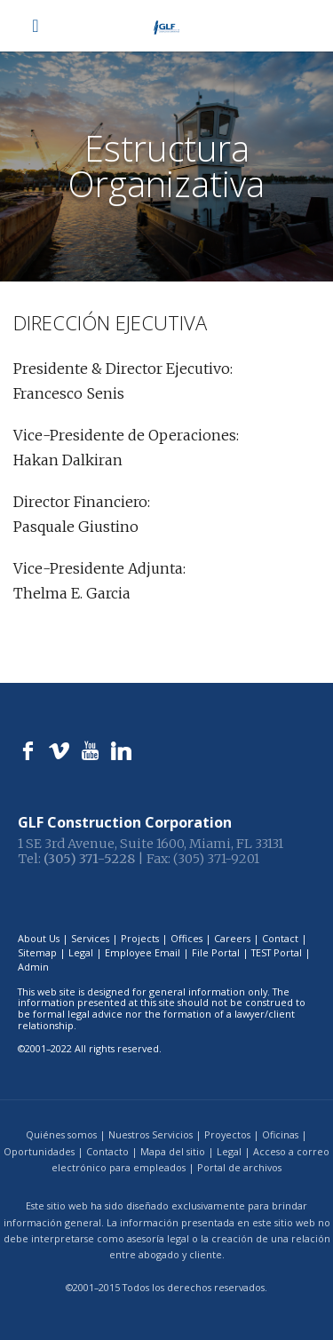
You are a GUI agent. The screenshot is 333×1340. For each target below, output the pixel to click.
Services (90, 938)
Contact (280, 938)
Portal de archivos (239, 1167)
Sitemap (37, 952)
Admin (33, 966)
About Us (38, 938)
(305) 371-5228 (89, 859)
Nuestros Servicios (150, 1134)
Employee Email (142, 952)
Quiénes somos (61, 1134)
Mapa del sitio (172, 1151)
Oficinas (280, 1134)
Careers (232, 938)
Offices (186, 938)
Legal (80, 952)
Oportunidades (39, 1151)
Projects (140, 938)
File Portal (216, 952)
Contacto (107, 1151)
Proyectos (227, 1134)
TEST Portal (276, 952)
